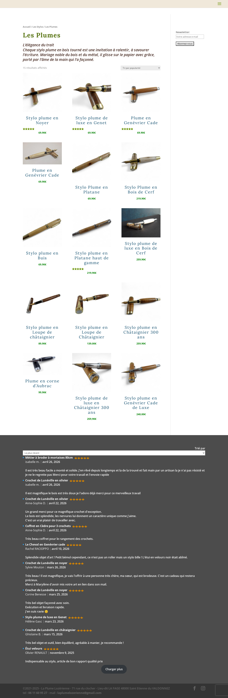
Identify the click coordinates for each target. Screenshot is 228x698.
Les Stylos (38, 26)
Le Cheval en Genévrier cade (45, 544)
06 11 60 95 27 (37, 693)
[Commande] (140, 68)
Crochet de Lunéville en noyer (46, 563)
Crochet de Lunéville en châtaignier (50, 630)
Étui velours (33, 648)
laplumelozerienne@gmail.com (79, 693)
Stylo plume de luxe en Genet (46, 617)
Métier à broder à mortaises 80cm (49, 458)
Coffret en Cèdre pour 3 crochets (48, 526)
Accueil (27, 26)
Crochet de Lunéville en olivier (46, 480)
